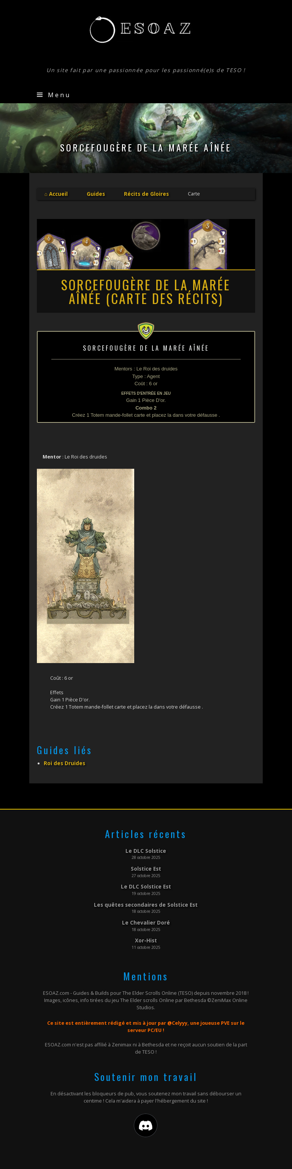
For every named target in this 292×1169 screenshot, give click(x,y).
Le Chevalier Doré (145, 918)
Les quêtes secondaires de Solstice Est (146, 901)
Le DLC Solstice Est (146, 884)
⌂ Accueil (55, 193)
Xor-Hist (146, 936)
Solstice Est (146, 866)
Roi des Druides (63, 762)
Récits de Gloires (142, 193)
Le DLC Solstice (145, 849)
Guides (93, 193)
